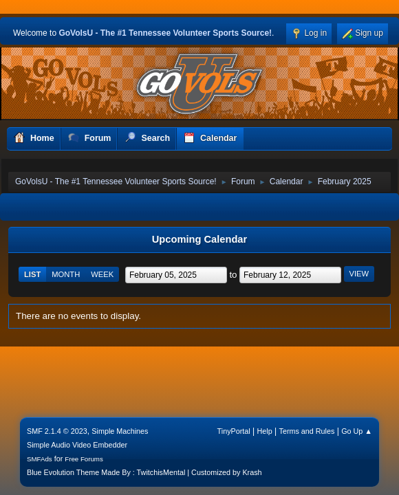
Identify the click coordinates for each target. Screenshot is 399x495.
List (32, 274)
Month (66, 274)
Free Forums (84, 459)
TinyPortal (233, 431)
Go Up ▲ (356, 431)
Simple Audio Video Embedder (77, 445)
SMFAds (39, 459)
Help (264, 431)
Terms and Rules (307, 431)
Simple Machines (119, 431)
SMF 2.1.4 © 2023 (57, 431)
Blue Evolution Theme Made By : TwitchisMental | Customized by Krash (144, 472)
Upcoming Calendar (199, 239)
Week (102, 274)
